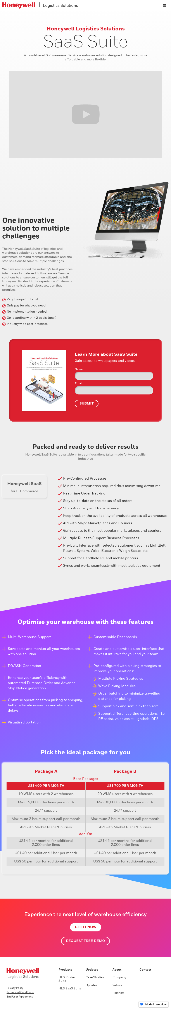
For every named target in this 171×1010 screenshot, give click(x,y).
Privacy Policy (15, 988)
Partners (118, 992)
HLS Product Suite (68, 979)
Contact (145, 969)
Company (119, 977)
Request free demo (85, 941)
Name (79, 369)
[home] (79, 5)
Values (117, 985)
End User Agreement (20, 997)
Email (79, 383)
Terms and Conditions (20, 992)
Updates (91, 985)
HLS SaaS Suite (70, 988)
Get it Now (85, 927)
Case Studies (95, 977)
